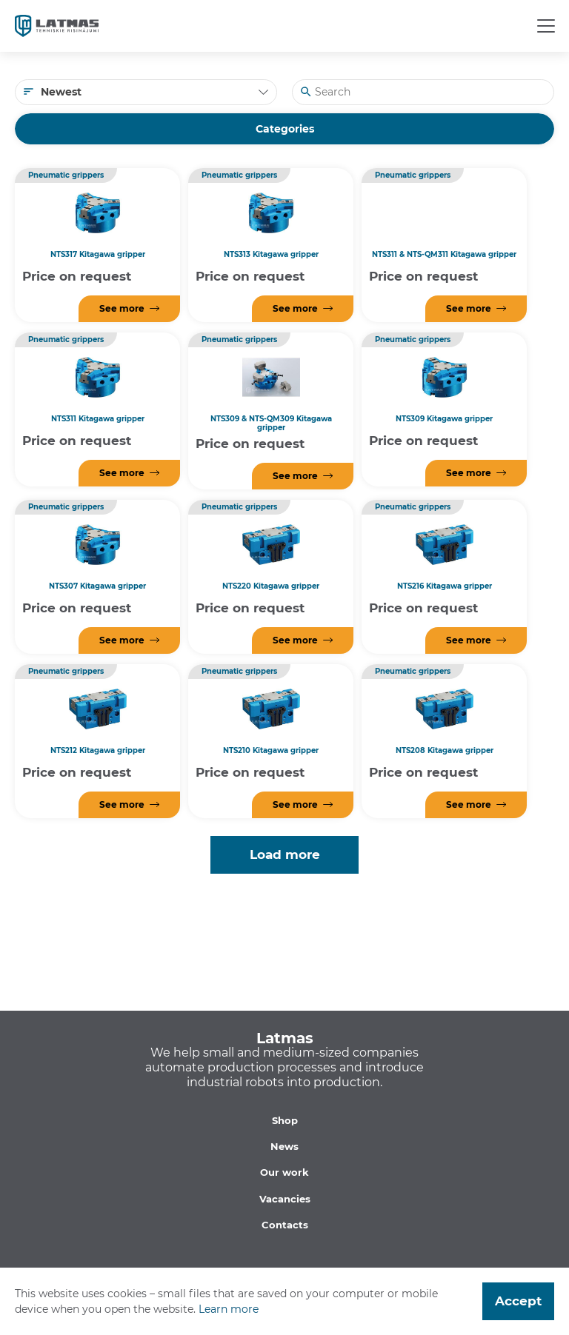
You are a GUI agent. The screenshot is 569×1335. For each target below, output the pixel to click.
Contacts (285, 1225)
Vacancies (284, 1199)
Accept (518, 1301)
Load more (285, 854)
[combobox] (146, 92)
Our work (284, 1172)
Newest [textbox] (61, 91)
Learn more (229, 1309)
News (284, 1146)
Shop (285, 1120)
